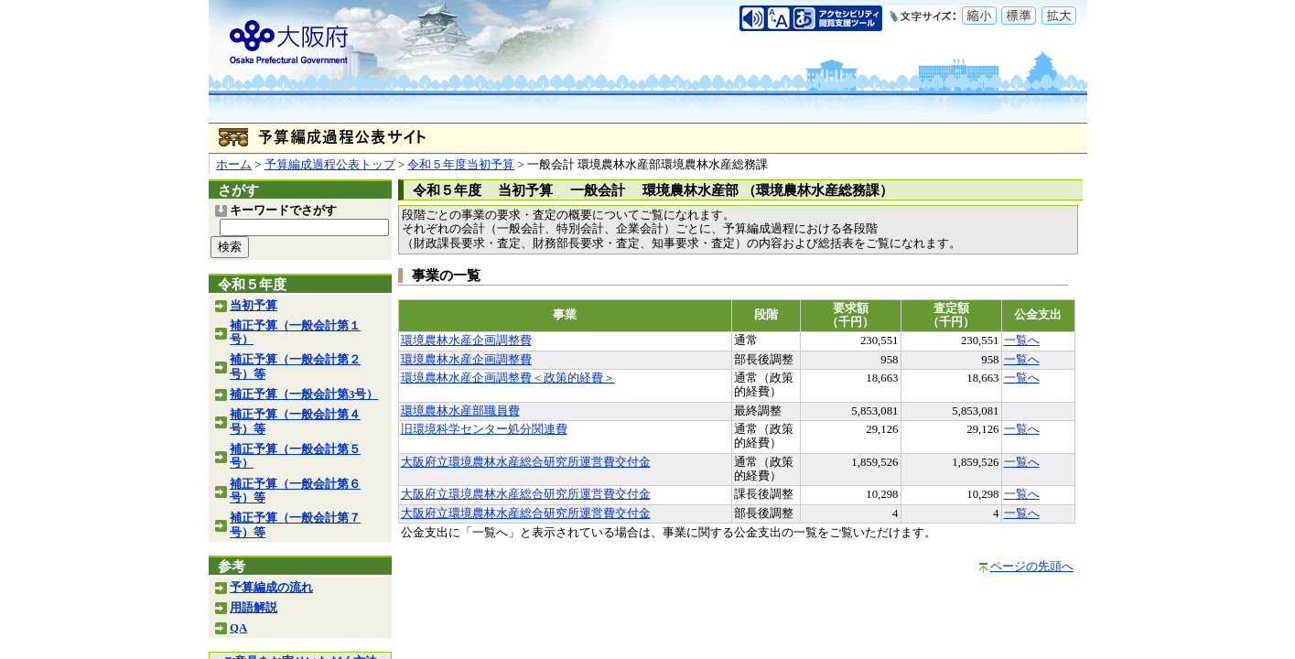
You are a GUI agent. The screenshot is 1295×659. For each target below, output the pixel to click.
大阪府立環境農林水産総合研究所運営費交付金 (526, 462)
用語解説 (253, 607)
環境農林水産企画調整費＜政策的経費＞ (508, 378)
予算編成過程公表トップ (329, 164)
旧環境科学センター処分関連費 (484, 429)
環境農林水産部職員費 (460, 411)
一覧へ (1022, 340)
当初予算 (253, 305)
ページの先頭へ (1032, 566)
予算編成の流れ (271, 587)
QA (238, 627)
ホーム (234, 164)
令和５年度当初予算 (460, 164)
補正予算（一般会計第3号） (304, 394)
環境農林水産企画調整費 (466, 340)
